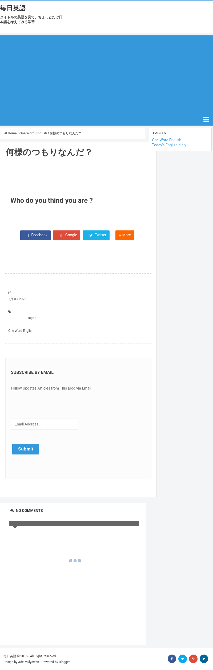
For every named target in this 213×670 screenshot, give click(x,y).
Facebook (35, 235)
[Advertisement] (106, 72)
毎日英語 (13, 8)
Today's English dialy (169, 145)
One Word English (20, 331)
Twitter (96, 235)
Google (66, 235)
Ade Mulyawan (28, 662)
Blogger (64, 662)
